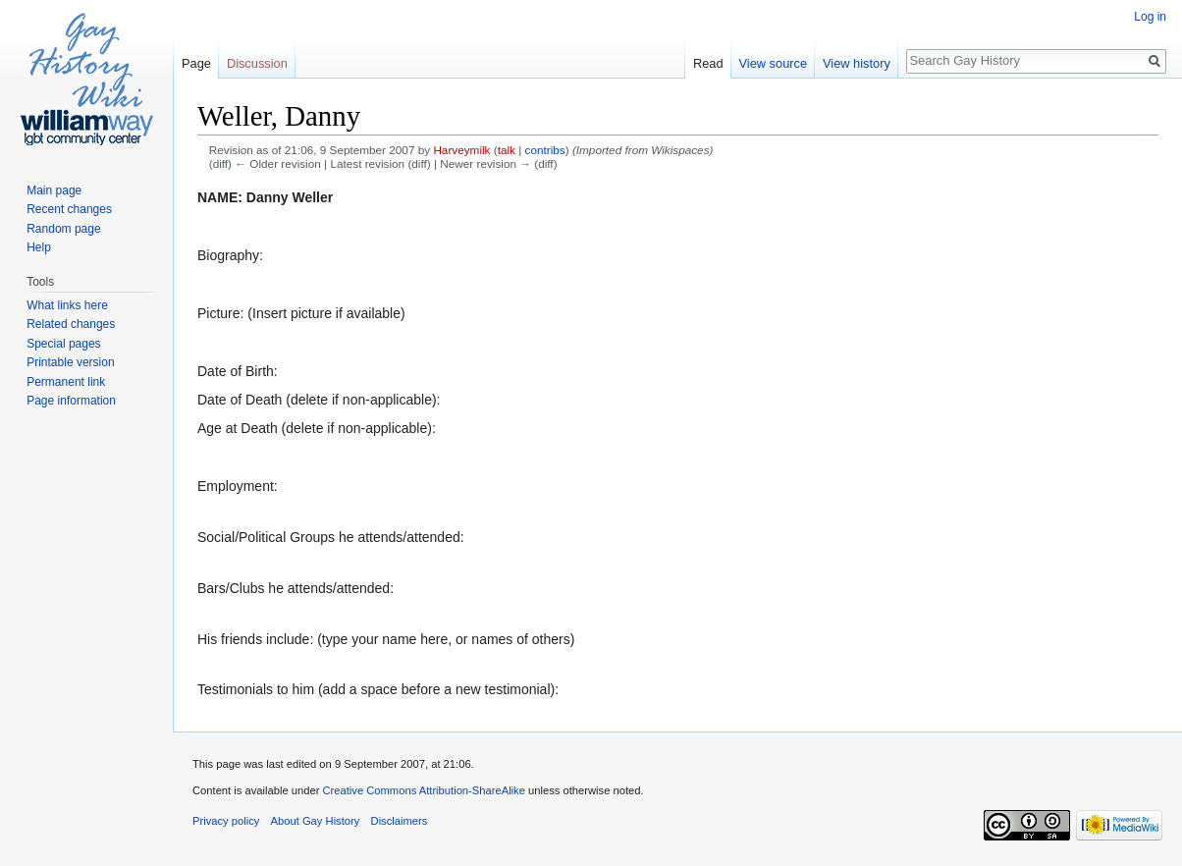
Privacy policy (225, 821)
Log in (1150, 17)
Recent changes (69, 209)
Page (196, 63)
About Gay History (315, 821)
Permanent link (66, 382)
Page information (71, 400)
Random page (63, 229)
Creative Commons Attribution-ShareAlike (423, 790)
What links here (67, 305)
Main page (54, 190)
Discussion (257, 63)
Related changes (71, 324)
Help (39, 247)
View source (773, 63)
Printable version (70, 362)
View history (856, 63)
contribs (545, 149)
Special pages (63, 344)
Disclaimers (399, 821)
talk (506, 149)
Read (708, 63)
